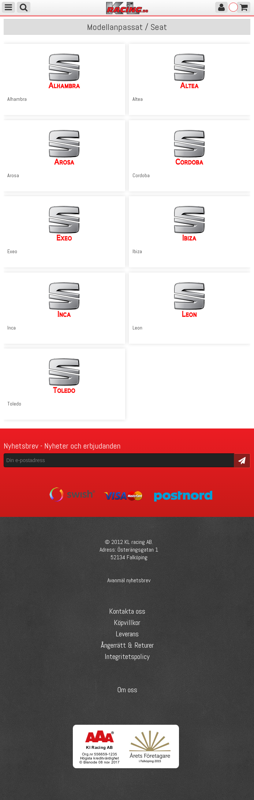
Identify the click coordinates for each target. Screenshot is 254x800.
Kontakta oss (127, 611)
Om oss (127, 689)
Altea (137, 99)
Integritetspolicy (127, 656)
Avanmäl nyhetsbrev (128, 580)
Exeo (12, 251)
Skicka (242, 460)
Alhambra (17, 99)
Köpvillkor (127, 622)
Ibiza (137, 251)
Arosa (13, 175)
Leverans (127, 634)
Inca (11, 327)
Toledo (14, 403)
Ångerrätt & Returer (127, 645)
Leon (137, 327)
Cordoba (141, 175)
